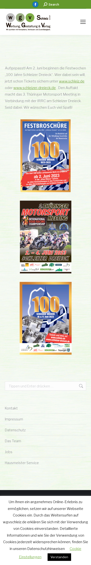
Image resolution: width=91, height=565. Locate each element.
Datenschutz (15, 430)
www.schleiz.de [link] (71, 81)
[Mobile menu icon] (83, 22)
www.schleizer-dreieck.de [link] (34, 88)
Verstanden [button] (59, 557)
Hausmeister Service (22, 463)
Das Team (13, 441)
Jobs (8, 452)
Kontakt (11, 408)
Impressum (14, 419)
